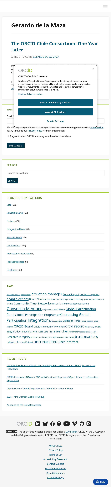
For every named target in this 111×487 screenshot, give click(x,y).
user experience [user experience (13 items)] (46, 342)
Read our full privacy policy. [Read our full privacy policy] (30, 94)
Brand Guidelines (55, 473)
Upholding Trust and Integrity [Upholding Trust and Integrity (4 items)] (20, 342)
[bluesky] (45, 425)
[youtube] (66, 425)
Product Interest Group (19, 253)
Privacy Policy (35, 130)
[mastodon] (59, 425)
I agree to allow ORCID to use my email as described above (39, 136)
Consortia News (15, 212)
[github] (81, 425)
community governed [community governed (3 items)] (83, 299)
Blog (9, 204)
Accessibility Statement (55, 459)
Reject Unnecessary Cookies (55, 102)
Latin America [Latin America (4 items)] (55, 320)
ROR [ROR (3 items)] (50, 337)
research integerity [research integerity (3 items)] (88, 332)
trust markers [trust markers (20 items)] (86, 336)
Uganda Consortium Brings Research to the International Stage (40, 388)
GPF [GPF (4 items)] (59, 315)
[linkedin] (37, 425)
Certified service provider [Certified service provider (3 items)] (62, 299)
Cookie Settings (55, 477)
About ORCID (55, 445)
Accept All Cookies (55, 112)
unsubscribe (96, 127)
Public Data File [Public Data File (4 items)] (45, 331)
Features (11, 221)
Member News (14, 237)
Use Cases (12, 269)
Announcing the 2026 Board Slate (24, 404)
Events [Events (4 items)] (62, 309)
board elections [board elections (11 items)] (18, 299)
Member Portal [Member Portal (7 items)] (71, 320)
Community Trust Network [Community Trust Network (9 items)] (32, 303)
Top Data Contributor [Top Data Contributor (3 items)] (61, 337)
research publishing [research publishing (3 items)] (39, 337)
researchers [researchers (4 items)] (74, 331)
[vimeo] (74, 425)
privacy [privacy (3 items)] (91, 327)
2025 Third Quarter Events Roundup (25, 396)
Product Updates (15, 261)
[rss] (88, 425)
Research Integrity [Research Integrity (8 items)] (18, 337)
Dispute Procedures (55, 468)
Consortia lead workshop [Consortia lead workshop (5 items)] (75, 303)
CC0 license (72, 431)
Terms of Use (56, 454)
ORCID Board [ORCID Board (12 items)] (23, 326)
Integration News (16, 229)
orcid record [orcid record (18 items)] (74, 326)
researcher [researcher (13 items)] (60, 331)
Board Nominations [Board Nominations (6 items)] (40, 299)
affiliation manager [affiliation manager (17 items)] (47, 294)
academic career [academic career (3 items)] (13, 294)
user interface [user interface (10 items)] (69, 342)
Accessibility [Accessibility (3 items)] (26, 294)
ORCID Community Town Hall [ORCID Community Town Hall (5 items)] (49, 326)
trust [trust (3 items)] (72, 337)
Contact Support (55, 463)
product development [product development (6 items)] (25, 331)
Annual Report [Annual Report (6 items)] (71, 294)
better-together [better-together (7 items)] (89, 294)
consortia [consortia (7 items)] (56, 303)
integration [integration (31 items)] (38, 320)
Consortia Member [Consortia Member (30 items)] (24, 308)
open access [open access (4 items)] (87, 320)
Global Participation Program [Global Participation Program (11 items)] (36, 315)
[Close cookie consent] (93, 69)
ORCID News (13, 245)
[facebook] (52, 425)
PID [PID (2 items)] (86, 327)
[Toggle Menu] (105, 6)
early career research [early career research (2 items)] (50, 310)
